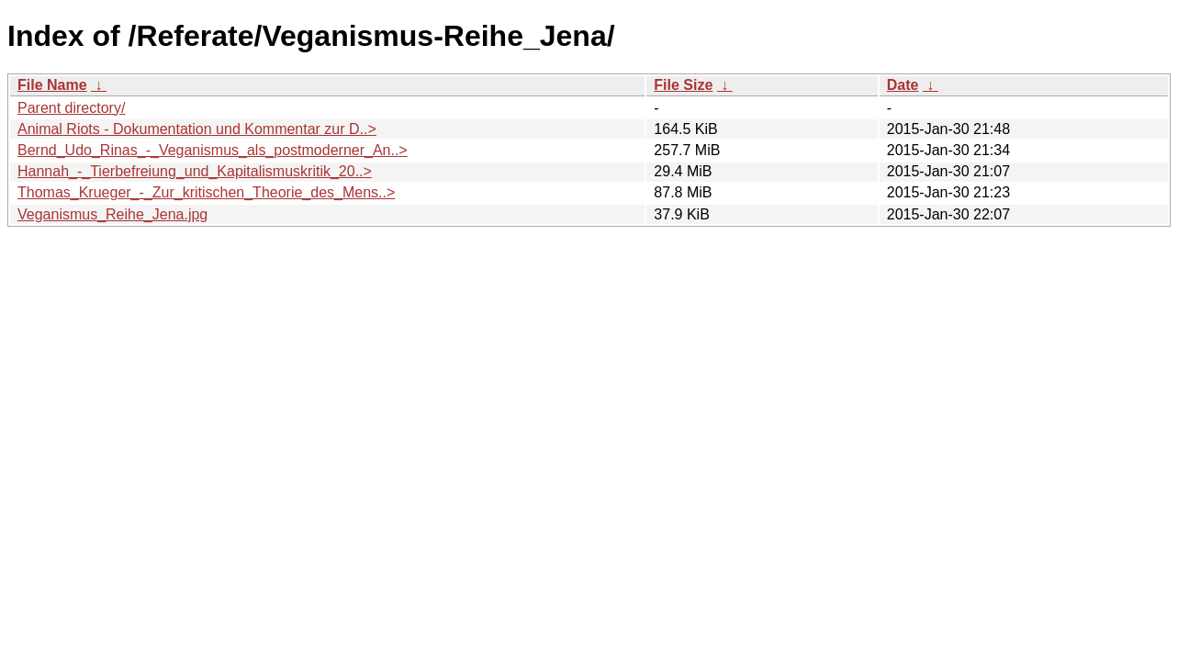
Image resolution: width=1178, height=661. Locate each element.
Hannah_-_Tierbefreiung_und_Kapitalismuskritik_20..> (194, 171)
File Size (683, 85)
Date (903, 85)
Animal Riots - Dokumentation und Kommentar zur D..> (196, 129)
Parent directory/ (71, 108)
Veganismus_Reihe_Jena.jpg (112, 214)
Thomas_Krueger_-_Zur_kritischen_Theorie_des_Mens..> (206, 192)
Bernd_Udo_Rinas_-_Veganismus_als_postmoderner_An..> (212, 150)
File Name (52, 85)
